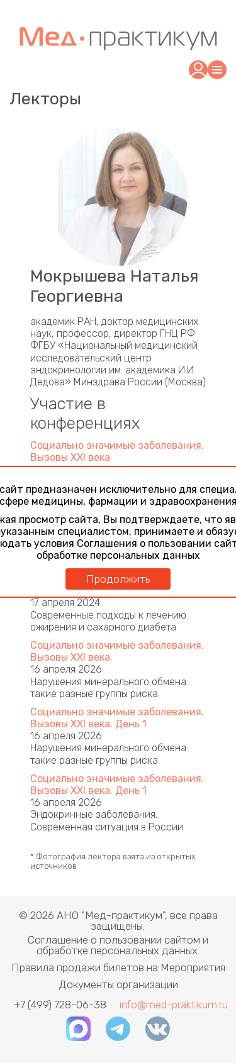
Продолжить (118, 579)
